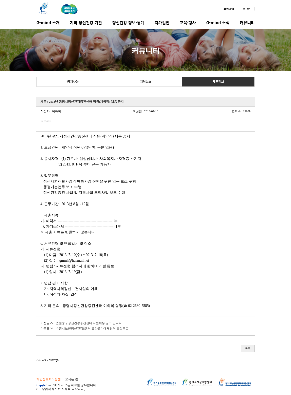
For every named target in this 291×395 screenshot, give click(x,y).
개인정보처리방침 (48, 379)
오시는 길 (71, 379)
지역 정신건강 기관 (86, 22)
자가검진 (162, 22)
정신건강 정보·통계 (128, 22)
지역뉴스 (145, 81)
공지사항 (72, 81)
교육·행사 (188, 22)
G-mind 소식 (217, 22)
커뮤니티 (247, 22)
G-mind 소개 (48, 22)
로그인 (247, 9)
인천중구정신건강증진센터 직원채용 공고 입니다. (89, 323)
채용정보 (218, 81)
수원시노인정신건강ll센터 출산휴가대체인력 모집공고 (92, 328)
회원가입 (229, 9)
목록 (247, 348)
